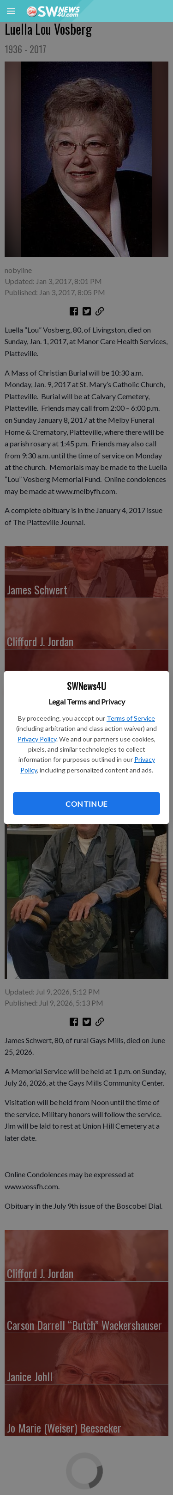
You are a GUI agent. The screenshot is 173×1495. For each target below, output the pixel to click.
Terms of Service (131, 718)
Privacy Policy (37, 739)
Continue (86, 803)
